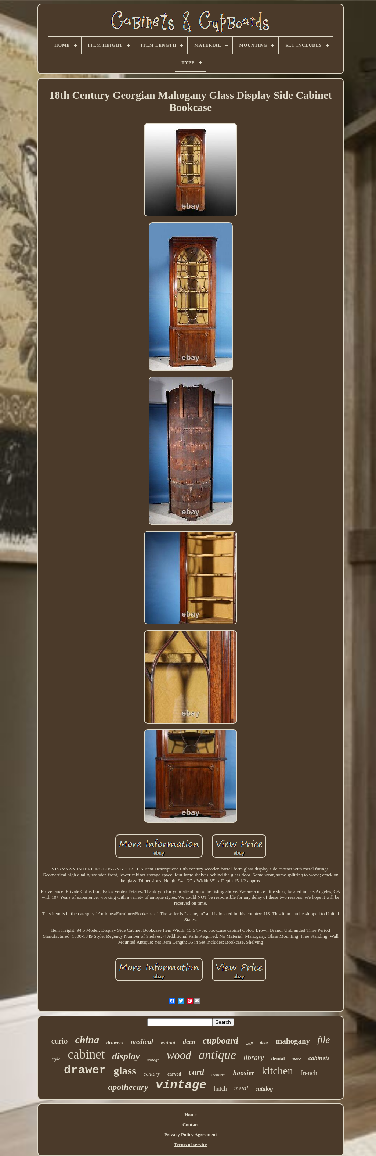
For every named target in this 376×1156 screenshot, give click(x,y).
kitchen (277, 1071)
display (126, 1056)
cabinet (86, 1054)
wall (249, 1043)
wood (179, 1055)
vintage (181, 1085)
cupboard (220, 1040)
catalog (264, 1088)
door (264, 1042)
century (152, 1074)
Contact (190, 1124)
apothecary (128, 1087)
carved (174, 1074)
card (196, 1072)
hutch (220, 1088)
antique (217, 1055)
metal (241, 1088)
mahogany (293, 1041)
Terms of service (190, 1144)
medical (142, 1041)
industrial (219, 1075)
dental (278, 1059)
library (253, 1057)
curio (59, 1040)
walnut (168, 1042)
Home (190, 1114)
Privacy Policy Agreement (190, 1134)
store (296, 1059)
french (308, 1073)
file (323, 1039)
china (87, 1039)
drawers (114, 1042)
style (56, 1059)
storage (153, 1060)
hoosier (243, 1073)
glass (124, 1071)
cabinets (319, 1058)
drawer (85, 1070)
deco (189, 1041)
